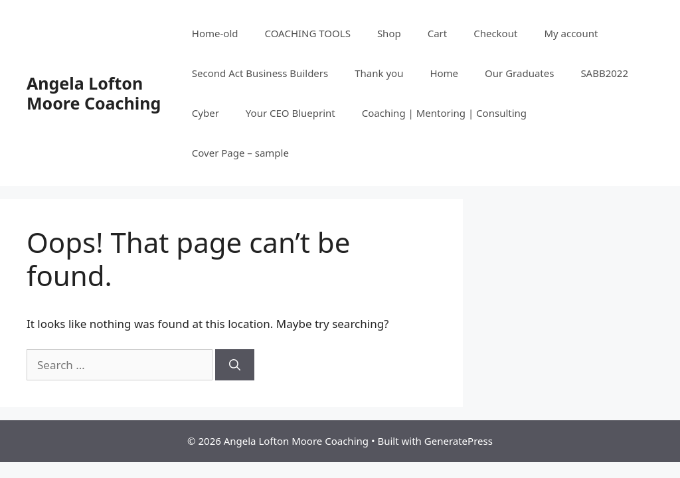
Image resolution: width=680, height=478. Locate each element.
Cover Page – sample (240, 152)
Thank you (379, 73)
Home (444, 73)
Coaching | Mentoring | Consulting (444, 113)
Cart (438, 33)
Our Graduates (519, 73)
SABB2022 (604, 73)
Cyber (205, 113)
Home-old (215, 33)
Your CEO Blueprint (290, 113)
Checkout (495, 33)
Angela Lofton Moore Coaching (94, 93)
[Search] (234, 365)
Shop (389, 33)
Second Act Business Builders (260, 73)
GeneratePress (458, 440)
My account (571, 33)
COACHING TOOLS (308, 33)
